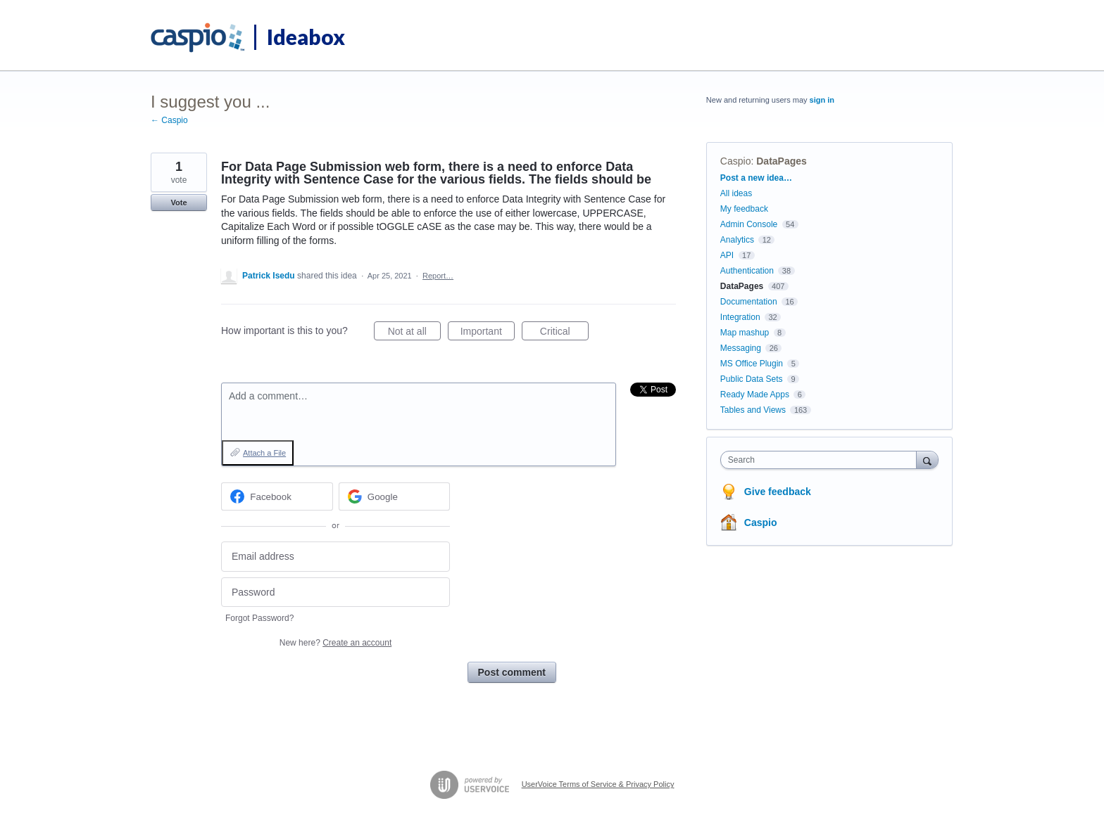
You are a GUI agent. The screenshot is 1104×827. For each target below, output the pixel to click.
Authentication (747, 271)
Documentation (748, 302)
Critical (564, 333)
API (727, 255)
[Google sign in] (395, 496)
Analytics (737, 240)
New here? (335, 643)
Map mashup (744, 333)
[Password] (335, 592)
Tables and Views (753, 410)
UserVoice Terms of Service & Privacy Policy (598, 784)
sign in (822, 100)
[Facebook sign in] (277, 496)
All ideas (736, 193)
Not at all (414, 333)
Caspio (735, 161)
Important (487, 333)
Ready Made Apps (754, 394)
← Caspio (169, 120)
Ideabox (306, 36)
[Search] (927, 459)
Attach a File (264, 453)
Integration (740, 317)
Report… (437, 275)
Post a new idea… (756, 178)
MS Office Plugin (751, 363)
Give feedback (777, 491)
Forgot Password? (259, 618)
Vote (178, 202)
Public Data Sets (751, 379)
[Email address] (335, 556)
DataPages (781, 161)
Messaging (740, 348)
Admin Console (748, 224)
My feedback (744, 209)
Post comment (512, 672)
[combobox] (822, 460)
